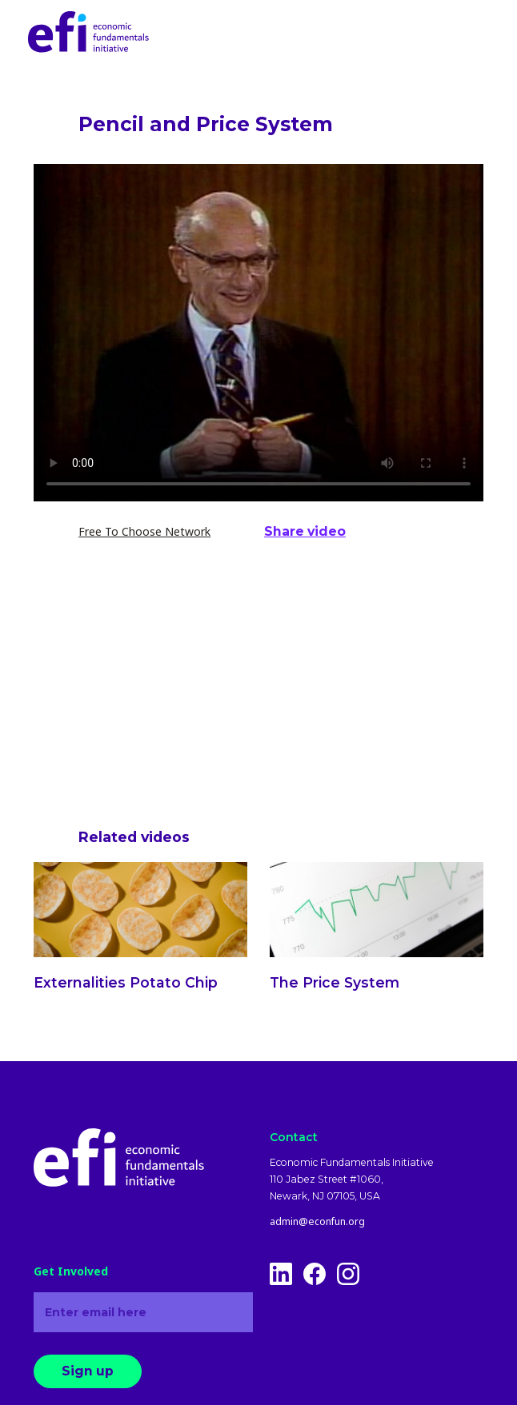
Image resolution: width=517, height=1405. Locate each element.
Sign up (88, 1371)
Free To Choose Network (144, 531)
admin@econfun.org (317, 1221)
